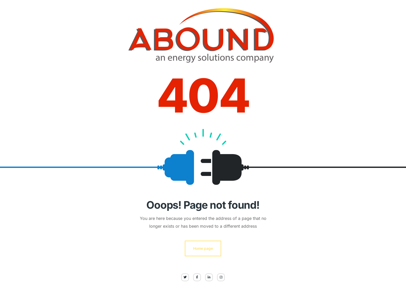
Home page (203, 248)
